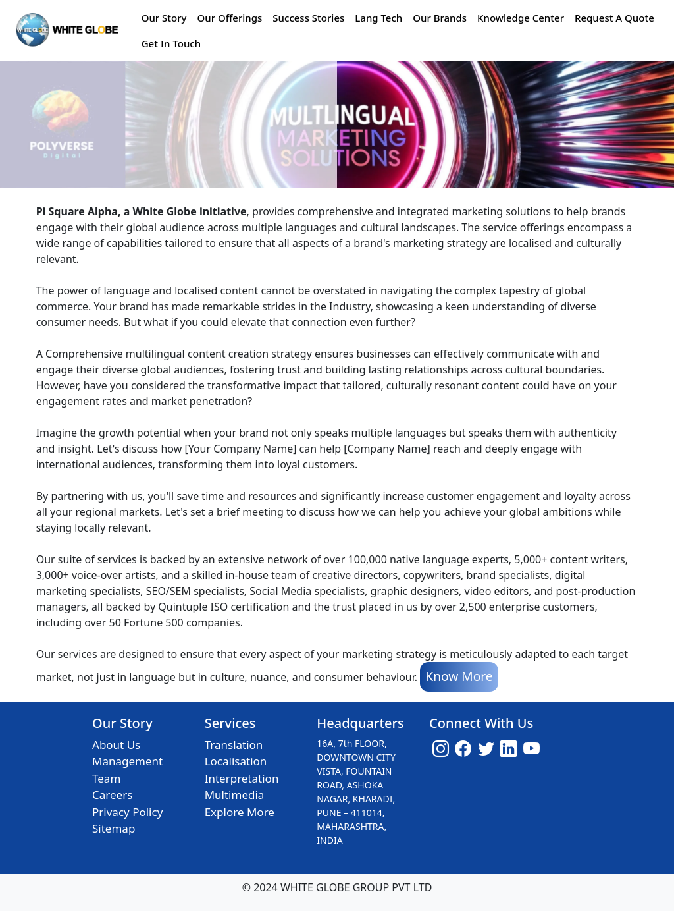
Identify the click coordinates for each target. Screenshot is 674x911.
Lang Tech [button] (378, 17)
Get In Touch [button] (171, 43)
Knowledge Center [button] (520, 17)
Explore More (239, 811)
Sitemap (113, 828)
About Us (116, 744)
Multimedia (235, 794)
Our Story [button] (164, 17)
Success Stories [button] (308, 17)
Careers (112, 794)
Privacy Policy (127, 811)
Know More (458, 676)
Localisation (236, 761)
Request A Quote (614, 17)
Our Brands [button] (440, 17)
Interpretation (242, 778)
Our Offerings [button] (229, 17)
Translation (234, 744)
